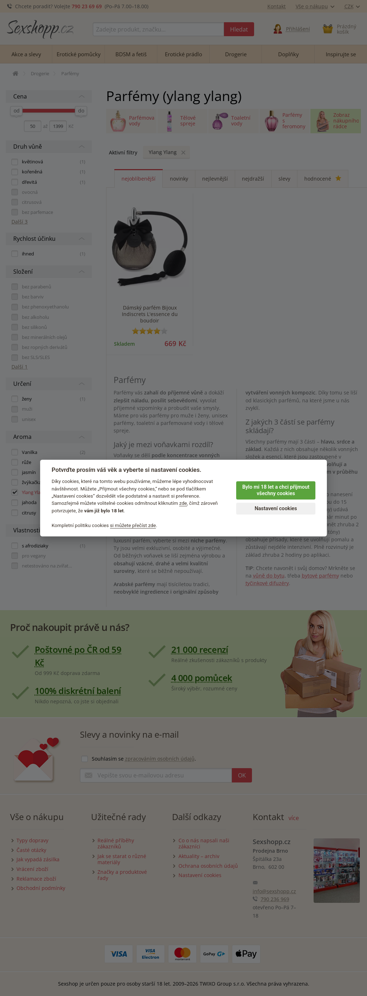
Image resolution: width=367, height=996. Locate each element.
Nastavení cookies (275, 509)
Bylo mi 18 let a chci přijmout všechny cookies (275, 490)
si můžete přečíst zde (133, 525)
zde (183, 503)
